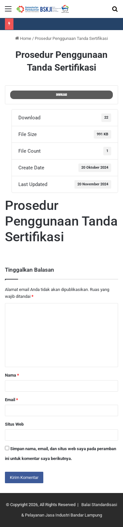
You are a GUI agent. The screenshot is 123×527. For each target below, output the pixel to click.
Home (23, 38)
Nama (12, 375)
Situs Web (14, 424)
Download (61, 95)
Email (11, 399)
